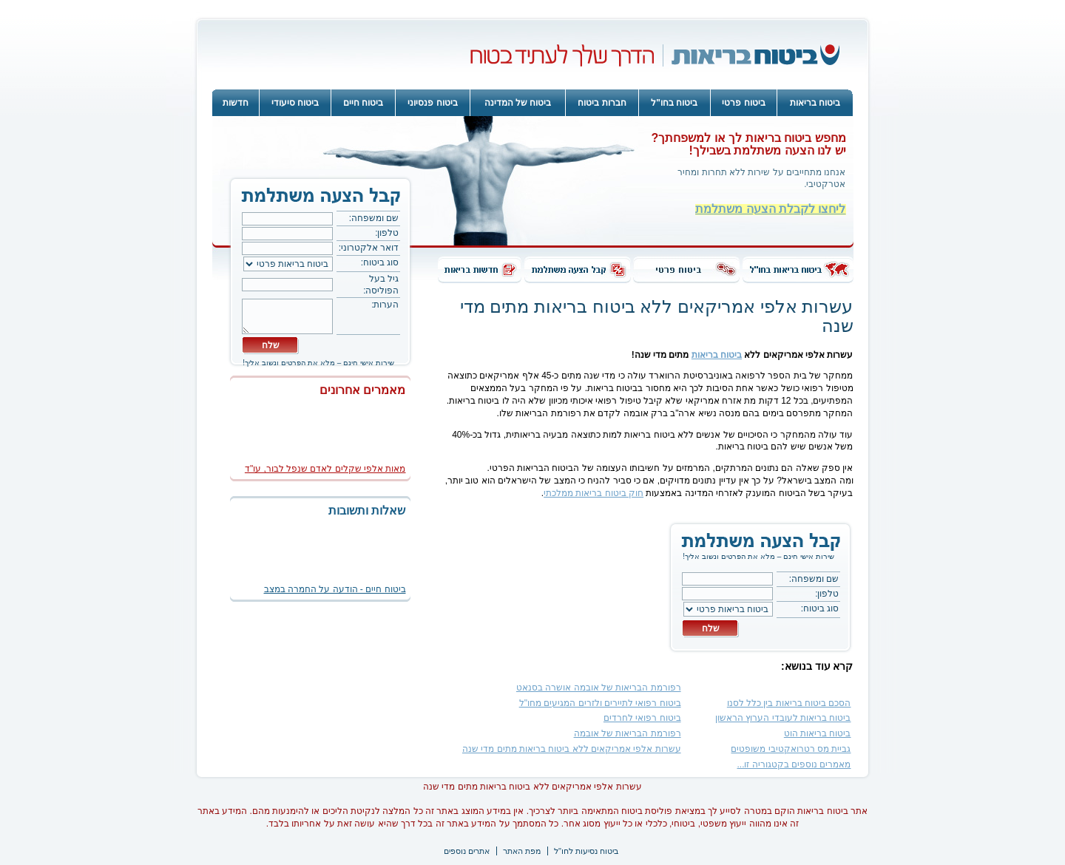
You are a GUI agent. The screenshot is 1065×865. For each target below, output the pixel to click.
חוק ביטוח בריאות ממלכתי (593, 493)
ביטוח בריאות (815, 103)
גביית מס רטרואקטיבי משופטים (791, 749)
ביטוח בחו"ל (674, 103)
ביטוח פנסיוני (432, 103)
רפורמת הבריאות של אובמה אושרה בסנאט (598, 687)
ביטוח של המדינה (518, 103)
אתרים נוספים (467, 851)
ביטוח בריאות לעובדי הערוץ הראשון (783, 718)
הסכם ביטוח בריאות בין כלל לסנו (789, 703)
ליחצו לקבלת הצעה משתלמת (770, 209)
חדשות (235, 103)
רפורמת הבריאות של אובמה (627, 733)
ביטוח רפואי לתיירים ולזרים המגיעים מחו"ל (600, 703)
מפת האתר (522, 851)
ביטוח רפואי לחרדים (642, 718)
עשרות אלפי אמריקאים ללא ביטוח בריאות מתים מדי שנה (571, 749)
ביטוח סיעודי (295, 103)
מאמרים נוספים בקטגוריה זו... (794, 764)
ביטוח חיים (363, 103)
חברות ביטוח (602, 103)
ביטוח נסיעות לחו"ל (586, 851)
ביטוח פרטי (743, 103)
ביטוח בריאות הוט (817, 733)
